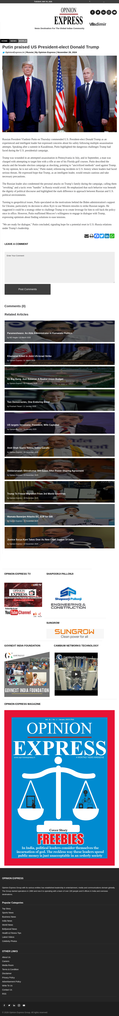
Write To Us (7, 985)
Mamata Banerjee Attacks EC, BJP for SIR (30, 516)
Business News (9, 917)
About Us (6, 957)
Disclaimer (6, 973)
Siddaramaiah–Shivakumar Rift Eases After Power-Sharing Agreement (45, 471)
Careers (5, 961)
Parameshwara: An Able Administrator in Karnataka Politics (39, 333)
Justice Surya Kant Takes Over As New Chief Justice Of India (40, 539)
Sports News (8, 913)
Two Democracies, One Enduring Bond (28, 402)
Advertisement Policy (11, 981)
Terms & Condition (10, 969)
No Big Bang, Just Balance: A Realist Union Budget (35, 379)
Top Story (6, 908)
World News (7, 925)
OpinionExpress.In (13, 52)
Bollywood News (9, 929)
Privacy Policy (8, 977)
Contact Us (7, 990)
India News (7, 921)
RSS (4, 994)
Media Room (8, 965)
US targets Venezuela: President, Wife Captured (33, 425)
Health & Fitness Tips (11, 933)
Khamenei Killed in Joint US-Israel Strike (29, 356)
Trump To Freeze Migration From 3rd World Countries (36, 494)
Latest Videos (8, 937)
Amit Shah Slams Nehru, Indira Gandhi (28, 448)
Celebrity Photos (9, 941)
